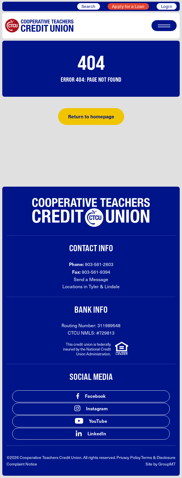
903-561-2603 (99, 264)
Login (167, 6)
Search (88, 6)
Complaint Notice (22, 464)
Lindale (112, 286)
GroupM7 (166, 464)
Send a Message (91, 279)
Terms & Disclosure (158, 457)
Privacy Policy (128, 457)
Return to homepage (91, 116)
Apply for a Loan (128, 6)
